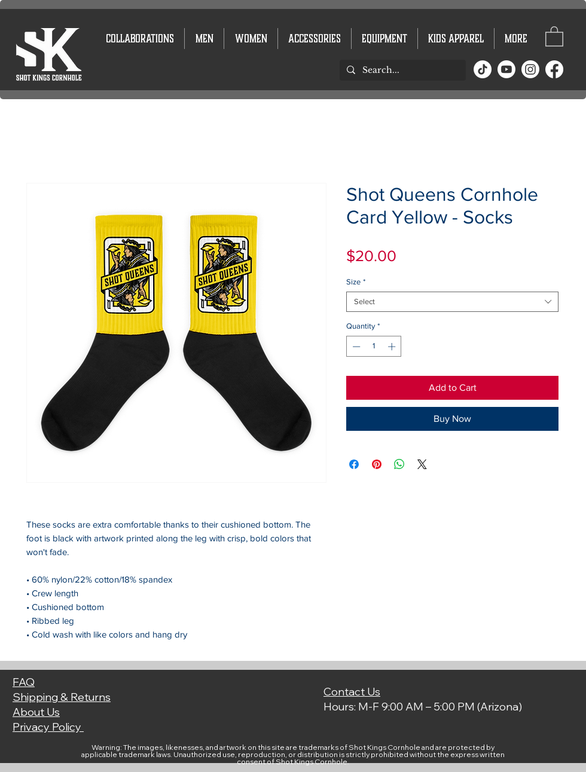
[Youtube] (506, 69)
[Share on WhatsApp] (399, 464)
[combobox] (452, 302)
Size (355, 281)
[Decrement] (355, 346)
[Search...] (401, 70)
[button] (554, 36)
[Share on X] (422, 464)
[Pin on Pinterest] (377, 464)
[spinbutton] (374, 346)
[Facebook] (554, 69)
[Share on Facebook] (354, 464)
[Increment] (393, 346)
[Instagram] (530, 69)
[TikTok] (483, 69)
